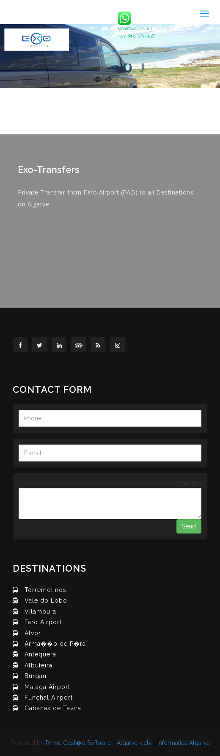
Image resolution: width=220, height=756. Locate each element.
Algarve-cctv (134, 742)
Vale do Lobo (46, 600)
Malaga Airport (47, 687)
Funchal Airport (49, 697)
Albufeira (38, 665)
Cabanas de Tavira (53, 708)
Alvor (33, 633)
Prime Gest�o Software (78, 742)
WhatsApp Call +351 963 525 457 (136, 25)
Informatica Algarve (183, 742)
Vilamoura (40, 611)
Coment (189, 483)
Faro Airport (43, 622)
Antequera (40, 654)
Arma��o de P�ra (55, 643)
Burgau (36, 676)
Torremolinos (45, 589)
